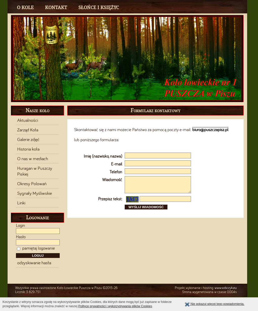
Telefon (116, 172)
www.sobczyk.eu (225, 287)
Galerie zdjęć (28, 139)
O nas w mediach (32, 158)
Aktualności (27, 120)
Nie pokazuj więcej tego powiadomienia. (214, 304)
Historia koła (28, 149)
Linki (21, 203)
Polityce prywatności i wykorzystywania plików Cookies (115, 306)
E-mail (116, 164)
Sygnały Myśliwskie (34, 193)
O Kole (25, 7)
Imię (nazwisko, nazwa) (103, 156)
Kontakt (56, 7)
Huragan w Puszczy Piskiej (34, 171)
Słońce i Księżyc (98, 7)
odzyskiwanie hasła (34, 263)
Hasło (21, 237)
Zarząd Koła (27, 130)
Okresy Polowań (32, 183)
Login (20, 225)
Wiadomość (112, 179)
